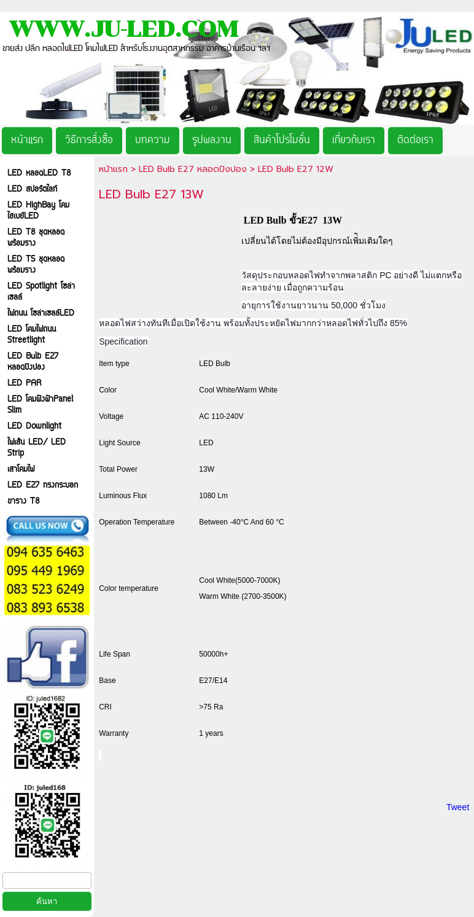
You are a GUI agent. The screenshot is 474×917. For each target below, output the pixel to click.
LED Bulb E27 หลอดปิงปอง (193, 169)
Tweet (457, 807)
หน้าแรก (113, 169)
